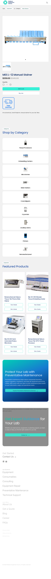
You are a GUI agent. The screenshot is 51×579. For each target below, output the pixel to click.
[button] (46, 2)
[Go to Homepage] (8, 2)
